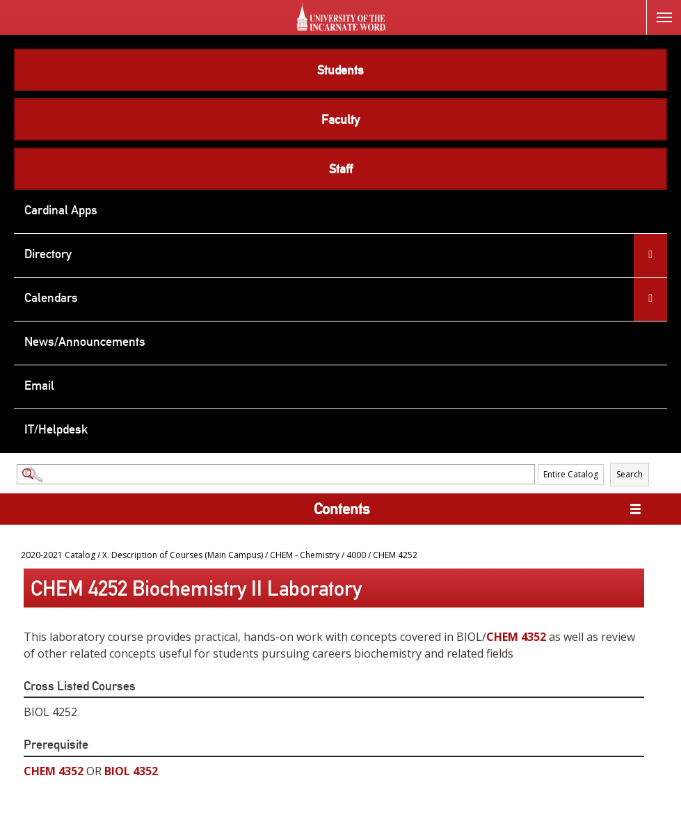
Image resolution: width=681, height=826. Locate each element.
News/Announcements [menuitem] (84, 341)
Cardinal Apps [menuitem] (60, 209)
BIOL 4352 (131, 771)
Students (340, 70)
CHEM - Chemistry (304, 555)
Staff (341, 168)
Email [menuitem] (39, 385)
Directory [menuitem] (48, 253)
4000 (356, 555)
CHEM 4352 (516, 636)
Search (629, 474)
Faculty (340, 119)
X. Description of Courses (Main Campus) (182, 555)
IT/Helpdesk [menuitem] (56, 429)
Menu (659, 9)
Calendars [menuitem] (51, 297)
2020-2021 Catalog (58, 555)
